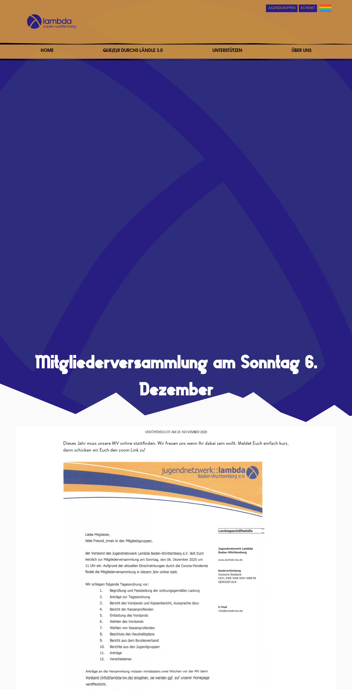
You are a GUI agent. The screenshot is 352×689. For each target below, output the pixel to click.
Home (47, 51)
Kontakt (308, 8)
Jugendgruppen (281, 8)
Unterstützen (227, 51)
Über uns (301, 51)
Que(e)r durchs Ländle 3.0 (133, 51)
